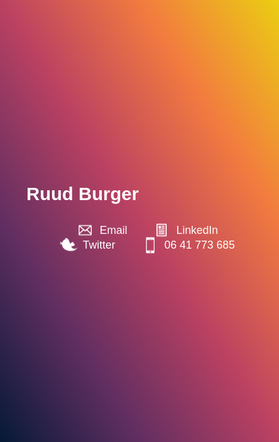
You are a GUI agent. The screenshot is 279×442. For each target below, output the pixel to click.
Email (113, 230)
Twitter (99, 245)
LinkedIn (197, 230)
